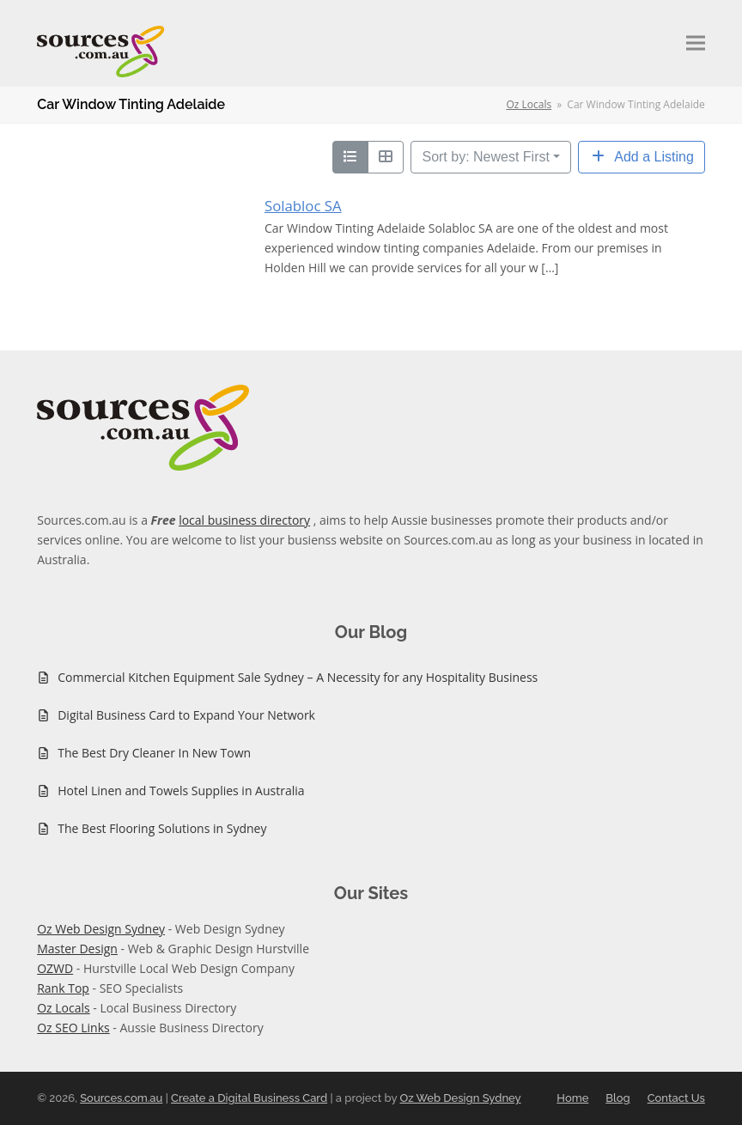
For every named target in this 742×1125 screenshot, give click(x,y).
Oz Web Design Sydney (101, 929)
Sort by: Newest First (485, 156)
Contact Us (676, 1098)
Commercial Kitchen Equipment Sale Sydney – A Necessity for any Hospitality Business (298, 677)
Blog (617, 1098)
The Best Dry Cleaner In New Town (154, 753)
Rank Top (63, 988)
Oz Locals (63, 1008)
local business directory (244, 520)
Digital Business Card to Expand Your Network (186, 715)
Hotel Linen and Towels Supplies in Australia (181, 790)
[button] (695, 43)
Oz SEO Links (73, 1027)
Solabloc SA (303, 206)
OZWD (55, 968)
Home (572, 1098)
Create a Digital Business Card (249, 1098)
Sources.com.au (121, 1098)
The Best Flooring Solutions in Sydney (162, 828)
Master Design (77, 948)
